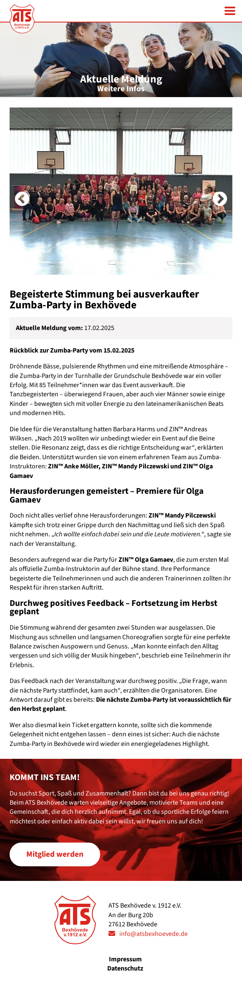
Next (211, 191)
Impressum (125, 959)
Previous (14, 191)
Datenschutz (125, 968)
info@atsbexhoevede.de (153, 933)
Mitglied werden (54, 854)
